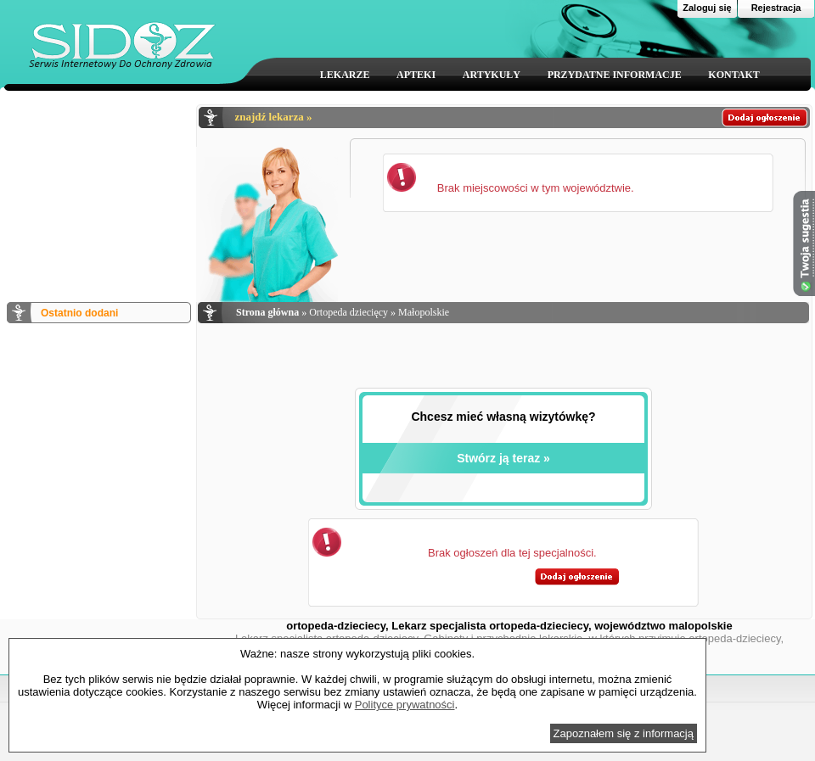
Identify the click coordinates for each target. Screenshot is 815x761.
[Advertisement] (98, 189)
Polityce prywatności (405, 704)
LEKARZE (345, 75)
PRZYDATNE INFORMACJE (615, 75)
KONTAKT (733, 75)
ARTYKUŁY (491, 75)
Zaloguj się (707, 8)
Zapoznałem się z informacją (624, 733)
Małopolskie (423, 312)
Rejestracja (776, 8)
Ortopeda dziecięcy (348, 312)
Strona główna (267, 312)
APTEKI (416, 75)
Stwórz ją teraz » (503, 458)
